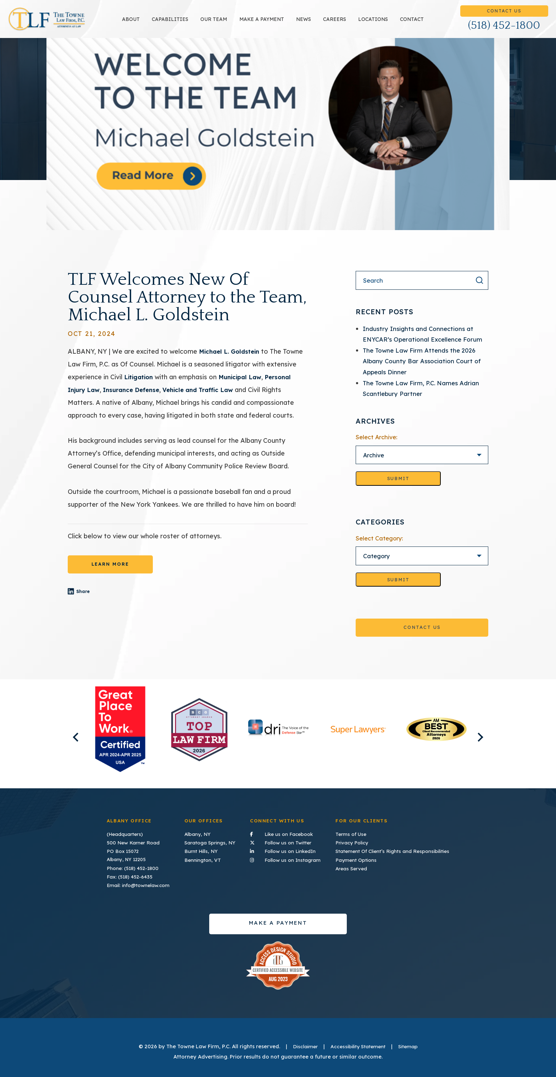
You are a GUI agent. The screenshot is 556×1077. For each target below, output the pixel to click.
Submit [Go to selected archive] (398, 487)
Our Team (236, 23)
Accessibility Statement (358, 1045)
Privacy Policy (354, 842)
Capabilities (192, 23)
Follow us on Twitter (285, 841)
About (153, 23)
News (325, 23)
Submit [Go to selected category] (398, 588)
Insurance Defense (136, 397)
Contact (434, 23)
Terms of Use (353, 833)
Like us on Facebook (285, 832)
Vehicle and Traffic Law (208, 397)
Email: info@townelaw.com (136, 883)
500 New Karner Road (132, 842)
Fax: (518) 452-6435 (129, 875)
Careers (356, 23)
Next (489, 741)
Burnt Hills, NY (200, 850)
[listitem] (120, 738)
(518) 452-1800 (504, 29)
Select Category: (379, 546)
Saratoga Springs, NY (208, 842)
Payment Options (358, 858)
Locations (395, 23)
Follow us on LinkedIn (285, 849)
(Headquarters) (124, 833)
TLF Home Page (69, 23)
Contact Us (504, 14)
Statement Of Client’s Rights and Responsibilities (393, 850)
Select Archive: (376, 444)
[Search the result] (479, 288)
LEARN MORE (110, 572)
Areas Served (353, 867)
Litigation (140, 384)
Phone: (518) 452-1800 (132, 867)
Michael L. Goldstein (231, 359)
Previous (65, 741)
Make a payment (284, 23)
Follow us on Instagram (285, 858)
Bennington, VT (202, 858)
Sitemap (412, 1045)
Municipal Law (244, 384)
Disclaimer (301, 1045)
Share (94, 600)
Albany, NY (196, 833)
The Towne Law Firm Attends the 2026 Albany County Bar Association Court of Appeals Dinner (424, 369)
